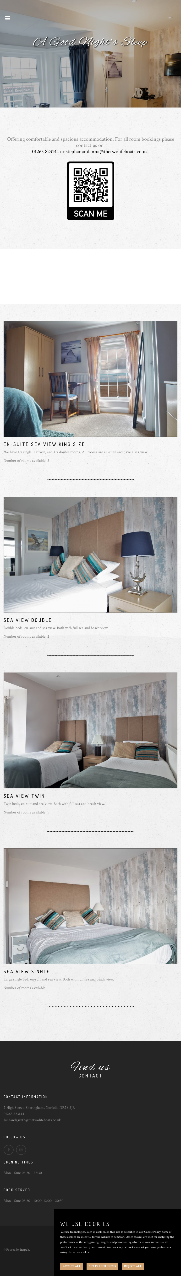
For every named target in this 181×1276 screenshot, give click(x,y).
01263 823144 (45, 151)
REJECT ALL (133, 1266)
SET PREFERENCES (102, 1266)
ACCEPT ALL (72, 1266)
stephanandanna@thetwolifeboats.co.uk (107, 151)
